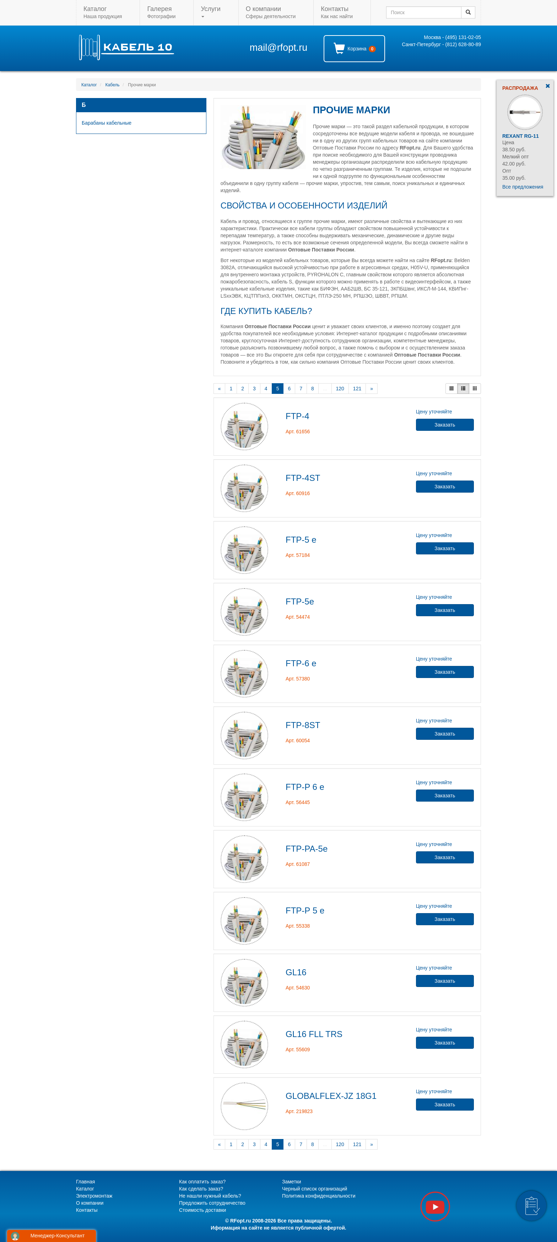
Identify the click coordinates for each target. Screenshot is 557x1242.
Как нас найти (337, 12)
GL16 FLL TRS (314, 1034)
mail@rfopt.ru (278, 47)
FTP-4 (297, 416)
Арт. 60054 (298, 740)
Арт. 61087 (298, 864)
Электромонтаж (94, 1196)
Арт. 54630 (298, 988)
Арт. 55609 (298, 1049)
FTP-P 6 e (305, 787)
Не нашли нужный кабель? (210, 1196)
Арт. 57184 (298, 555)
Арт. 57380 (298, 679)
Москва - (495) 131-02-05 (452, 37)
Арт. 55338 (298, 926)
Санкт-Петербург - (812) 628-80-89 (441, 44)
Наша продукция (102, 12)
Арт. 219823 (299, 1111)
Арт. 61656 (298, 431)
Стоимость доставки (202, 1210)
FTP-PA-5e (307, 848)
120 (340, 388)
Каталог (89, 84)
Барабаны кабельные (106, 123)
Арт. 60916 (298, 493)
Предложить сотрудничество (212, 1203)
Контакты (86, 1210)
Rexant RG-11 (520, 136)
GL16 (296, 972)
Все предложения (522, 187)
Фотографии (161, 12)
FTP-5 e (301, 539)
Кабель (113, 84)
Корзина (355, 48)
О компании (89, 1203)
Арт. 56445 (298, 802)
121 (357, 388)
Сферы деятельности (271, 12)
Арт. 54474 (298, 617)
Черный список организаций (314, 1189)
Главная (85, 1181)
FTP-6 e (301, 663)
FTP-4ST (303, 478)
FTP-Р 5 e (305, 910)
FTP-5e (300, 601)
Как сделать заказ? (201, 1189)
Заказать (444, 425)
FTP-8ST (303, 725)
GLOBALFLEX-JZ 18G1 (331, 1096)
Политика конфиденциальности (319, 1196)
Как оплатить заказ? (202, 1181)
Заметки (291, 1181)
